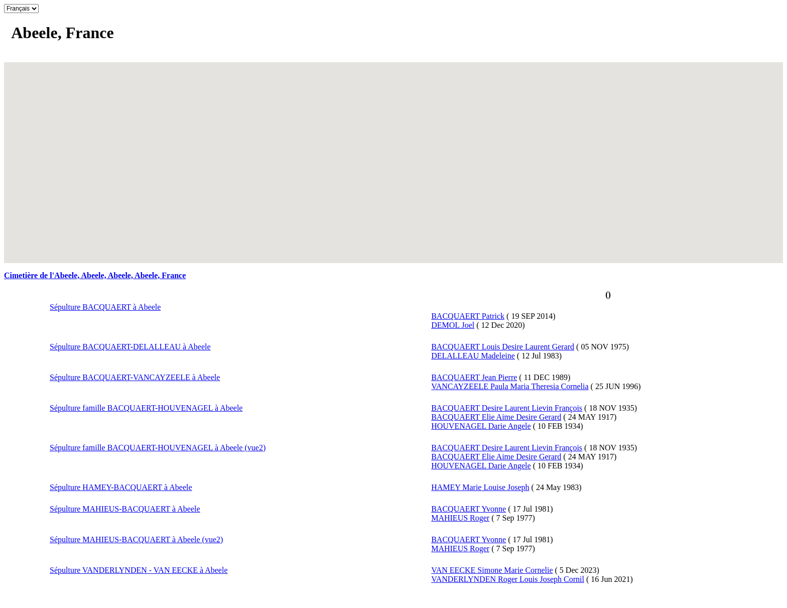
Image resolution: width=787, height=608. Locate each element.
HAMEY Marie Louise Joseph (480, 487)
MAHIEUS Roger (460, 518)
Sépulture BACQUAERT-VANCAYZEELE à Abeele (135, 377)
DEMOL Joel (452, 325)
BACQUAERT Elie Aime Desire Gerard (496, 417)
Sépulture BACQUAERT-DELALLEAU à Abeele (130, 346)
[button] (393, 157)
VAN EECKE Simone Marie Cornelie (492, 570)
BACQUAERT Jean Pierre (474, 377)
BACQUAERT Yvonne (468, 509)
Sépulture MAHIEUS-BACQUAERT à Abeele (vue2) (136, 539)
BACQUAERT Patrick (467, 316)
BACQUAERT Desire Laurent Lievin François (506, 408)
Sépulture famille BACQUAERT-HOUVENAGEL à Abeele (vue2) (158, 447)
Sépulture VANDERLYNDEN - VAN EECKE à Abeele (139, 570)
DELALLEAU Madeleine (473, 355)
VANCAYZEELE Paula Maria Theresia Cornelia (509, 386)
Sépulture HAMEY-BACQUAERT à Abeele (121, 487)
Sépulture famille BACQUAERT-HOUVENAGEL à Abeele (146, 408)
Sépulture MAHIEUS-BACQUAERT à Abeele (125, 509)
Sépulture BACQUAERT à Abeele (105, 307)
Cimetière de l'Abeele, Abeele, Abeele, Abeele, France (95, 275)
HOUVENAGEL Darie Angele (481, 426)
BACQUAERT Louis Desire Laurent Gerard (502, 346)
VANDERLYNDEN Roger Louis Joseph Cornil (507, 579)
